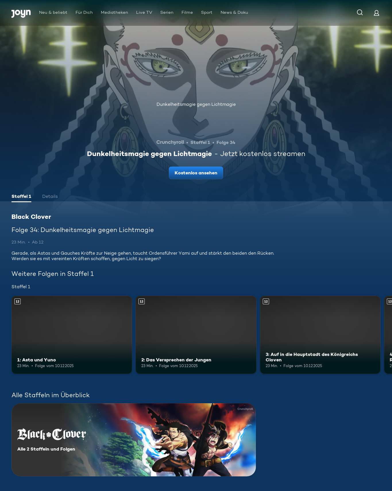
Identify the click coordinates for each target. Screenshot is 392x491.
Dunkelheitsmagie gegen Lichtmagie (196, 104)
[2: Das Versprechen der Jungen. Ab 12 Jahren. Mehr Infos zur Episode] (196, 335)
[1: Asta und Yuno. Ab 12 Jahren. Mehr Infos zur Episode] (71, 335)
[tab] (21, 197)
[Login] (376, 13)
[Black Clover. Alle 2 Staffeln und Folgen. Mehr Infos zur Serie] (133, 439)
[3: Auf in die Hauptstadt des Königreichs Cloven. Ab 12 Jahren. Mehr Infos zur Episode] (320, 335)
